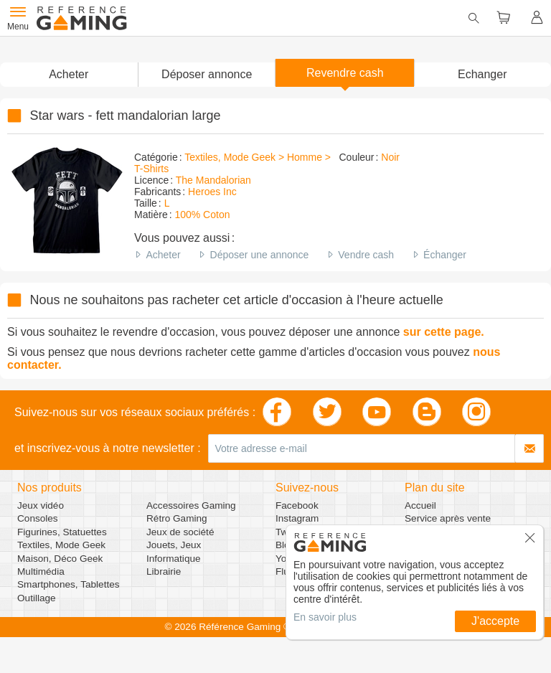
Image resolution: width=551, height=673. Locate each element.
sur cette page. (443, 332)
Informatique (173, 558)
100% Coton (202, 214)
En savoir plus (325, 617)
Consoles (37, 518)
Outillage (36, 598)
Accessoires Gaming (191, 505)
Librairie (163, 571)
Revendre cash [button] (345, 73)
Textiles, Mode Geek (61, 545)
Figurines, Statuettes (62, 532)
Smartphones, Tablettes (68, 584)
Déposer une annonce (259, 254)
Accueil (420, 505)
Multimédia (41, 571)
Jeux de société (180, 532)
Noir (390, 157)
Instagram (297, 518)
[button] (207, 74)
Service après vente (448, 518)
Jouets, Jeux (173, 545)
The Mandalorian (213, 180)
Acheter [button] (68, 74)
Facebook (297, 505)
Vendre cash (366, 254)
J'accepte (495, 621)
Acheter (163, 254)
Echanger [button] (482, 74)
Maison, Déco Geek (60, 558)
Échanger (444, 254)
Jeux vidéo (40, 505)
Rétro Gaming (176, 518)
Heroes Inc (212, 191)
